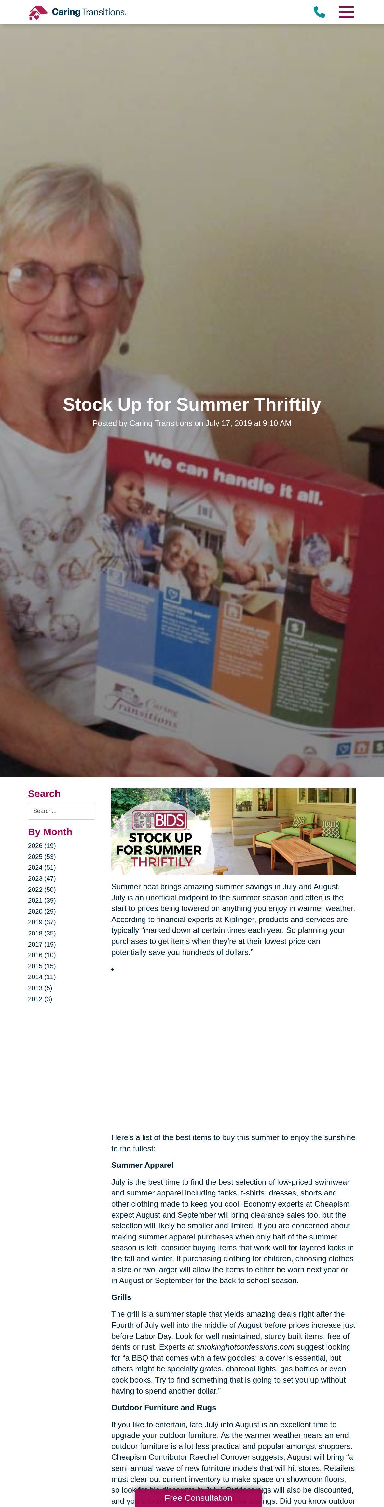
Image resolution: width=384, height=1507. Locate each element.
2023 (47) (42, 878)
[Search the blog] (61, 811)
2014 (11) (42, 976)
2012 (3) (40, 999)
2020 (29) (42, 911)
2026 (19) (42, 845)
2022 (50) (42, 889)
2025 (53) (42, 856)
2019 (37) (42, 922)
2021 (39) (42, 900)
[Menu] (346, 12)
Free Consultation (198, 1498)
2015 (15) (42, 966)
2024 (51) (42, 867)
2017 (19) (42, 944)
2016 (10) (42, 955)
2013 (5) (40, 988)
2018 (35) (42, 933)
